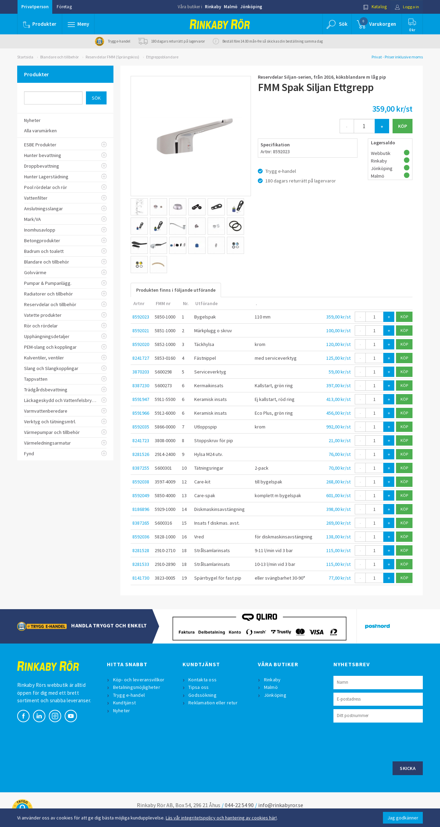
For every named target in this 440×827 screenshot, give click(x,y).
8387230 (140, 385)
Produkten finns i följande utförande (176, 290)
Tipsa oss (199, 687)
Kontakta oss (203, 680)
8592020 (140, 344)
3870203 (140, 372)
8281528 (140, 550)
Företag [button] (64, 7)
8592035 (140, 427)
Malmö (231, 7)
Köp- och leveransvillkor (139, 680)
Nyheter (121, 710)
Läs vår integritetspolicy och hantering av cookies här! (221, 818)
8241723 (140, 440)
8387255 (140, 468)
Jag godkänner (402, 818)
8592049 (140, 495)
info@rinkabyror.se (280, 805)
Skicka (408, 768)
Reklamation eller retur (213, 703)
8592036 (140, 537)
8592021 (140, 330)
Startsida (25, 56)
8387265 (140, 523)
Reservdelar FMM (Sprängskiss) (112, 56)
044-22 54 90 (239, 805)
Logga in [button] (406, 7)
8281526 (140, 454)
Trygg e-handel (129, 695)
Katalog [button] (374, 7)
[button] (78, 24)
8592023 (140, 317)
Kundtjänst (124, 703)
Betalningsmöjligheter (136, 687)
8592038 (140, 482)
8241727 (140, 358)
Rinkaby (213, 7)
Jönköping (251, 7)
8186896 (140, 509)
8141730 (140, 578)
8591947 (140, 399)
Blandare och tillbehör (59, 56)
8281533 (140, 564)
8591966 (140, 413)
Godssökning (203, 695)
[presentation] (385, 741)
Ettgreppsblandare (162, 56)
